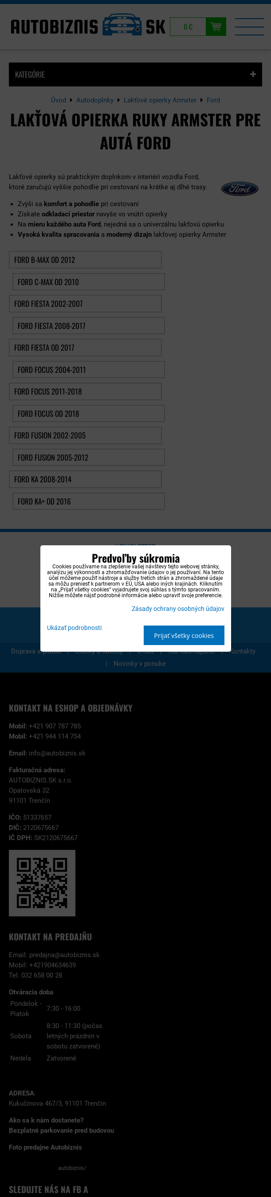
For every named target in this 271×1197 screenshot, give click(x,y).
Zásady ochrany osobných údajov (178, 609)
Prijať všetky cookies (184, 635)
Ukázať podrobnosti (74, 628)
